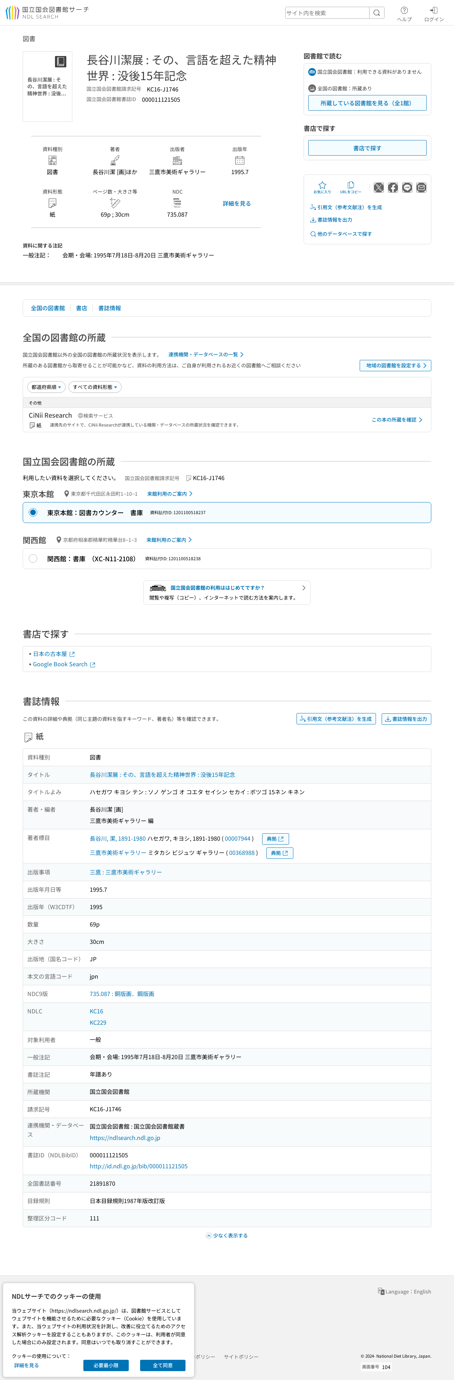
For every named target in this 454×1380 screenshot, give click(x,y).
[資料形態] (95, 387)
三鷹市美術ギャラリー (118, 852)
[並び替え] (46, 387)
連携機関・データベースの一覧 (207, 354)
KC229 (98, 1022)
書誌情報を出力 (331, 219)
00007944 (237, 838)
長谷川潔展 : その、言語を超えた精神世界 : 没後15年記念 (162, 774)
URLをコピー (350, 187)
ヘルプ (404, 13)
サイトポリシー (241, 1356)
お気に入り (322, 187)
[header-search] (334, 13)
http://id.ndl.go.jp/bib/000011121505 (139, 1166)
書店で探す (367, 148)
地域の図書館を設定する (397, 365)
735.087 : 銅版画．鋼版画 (122, 993)
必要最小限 (106, 1365)
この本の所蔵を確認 (398, 420)
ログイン (434, 13)
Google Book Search (64, 664)
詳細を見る (237, 203)
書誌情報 (109, 308)
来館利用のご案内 (171, 493)
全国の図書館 (48, 308)
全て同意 (163, 1365)
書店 (81, 308)
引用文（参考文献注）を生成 (346, 207)
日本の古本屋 (54, 653)
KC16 (96, 1011)
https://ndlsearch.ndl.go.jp (125, 1137)
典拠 (275, 838)
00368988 (242, 852)
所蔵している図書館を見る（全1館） (368, 103)
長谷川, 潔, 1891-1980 (118, 838)
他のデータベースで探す (341, 234)
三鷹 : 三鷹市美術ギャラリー (126, 872)
